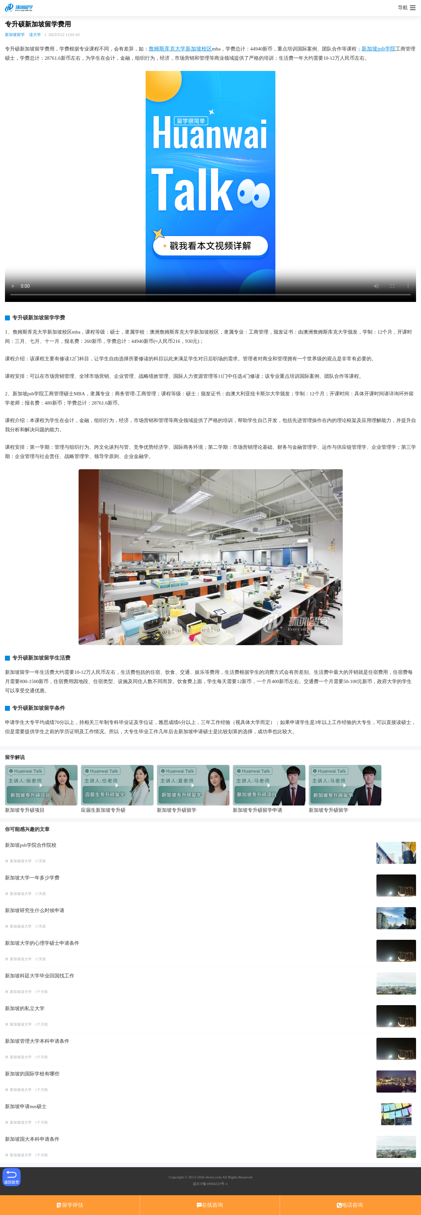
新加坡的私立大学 (25, 1008)
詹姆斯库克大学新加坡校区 (180, 48)
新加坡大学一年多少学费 (32, 877)
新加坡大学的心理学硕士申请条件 (42, 943)
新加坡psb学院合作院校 (30, 845)
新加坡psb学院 (378, 48)
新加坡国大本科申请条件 (32, 1139)
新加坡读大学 (21, 861)
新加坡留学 (15, 34)
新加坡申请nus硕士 (26, 1106)
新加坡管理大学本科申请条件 (37, 1041)
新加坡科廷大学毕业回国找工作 (39, 975)
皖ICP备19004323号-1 (210, 1184)
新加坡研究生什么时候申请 (34, 910)
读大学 (35, 34)
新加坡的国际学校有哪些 (32, 1073)
